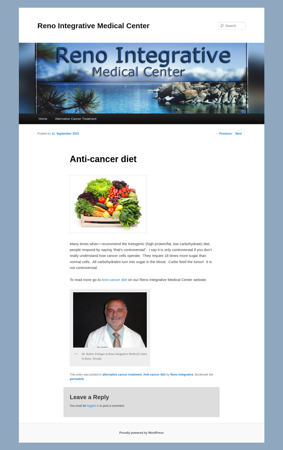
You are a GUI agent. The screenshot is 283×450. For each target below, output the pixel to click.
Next (240, 133)
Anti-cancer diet (114, 280)
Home (43, 119)
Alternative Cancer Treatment (75, 119)
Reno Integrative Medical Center (94, 26)
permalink (77, 379)
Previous (224, 133)
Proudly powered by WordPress (141, 433)
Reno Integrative (181, 374)
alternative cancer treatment (122, 374)
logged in (93, 406)
